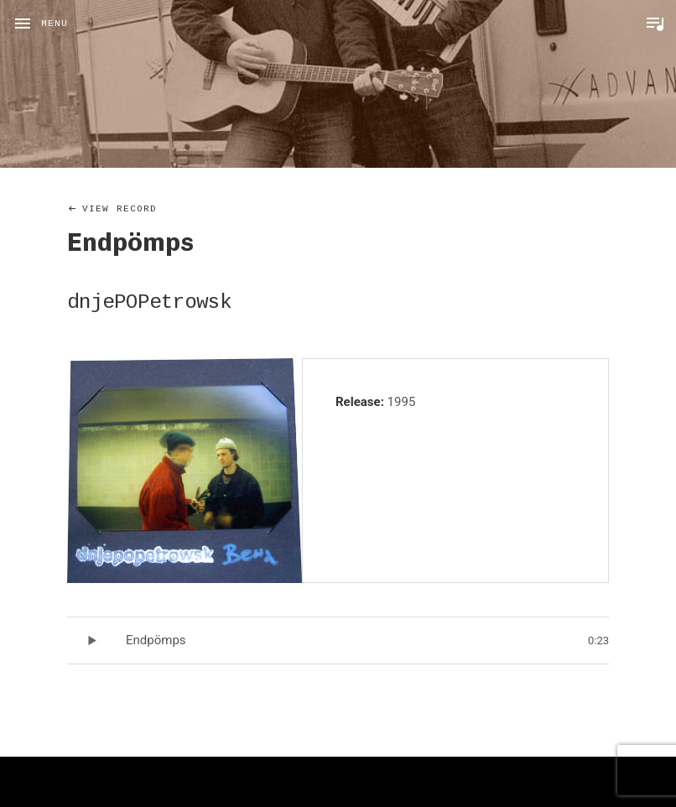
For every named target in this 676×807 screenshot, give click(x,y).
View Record (119, 209)
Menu (54, 23)
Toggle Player (655, 23)
